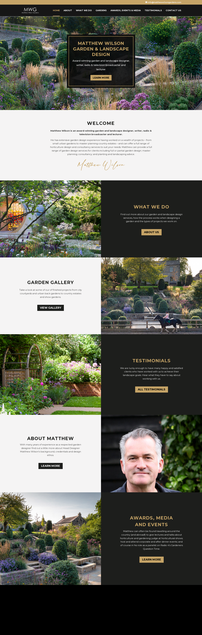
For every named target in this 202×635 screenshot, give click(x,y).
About (68, 10)
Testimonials (153, 10)
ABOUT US (151, 232)
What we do (84, 10)
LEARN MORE (101, 77)
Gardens (101, 10)
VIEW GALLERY (50, 307)
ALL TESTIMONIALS (151, 389)
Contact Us (173, 10)
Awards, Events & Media (126, 10)
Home (56, 10)
